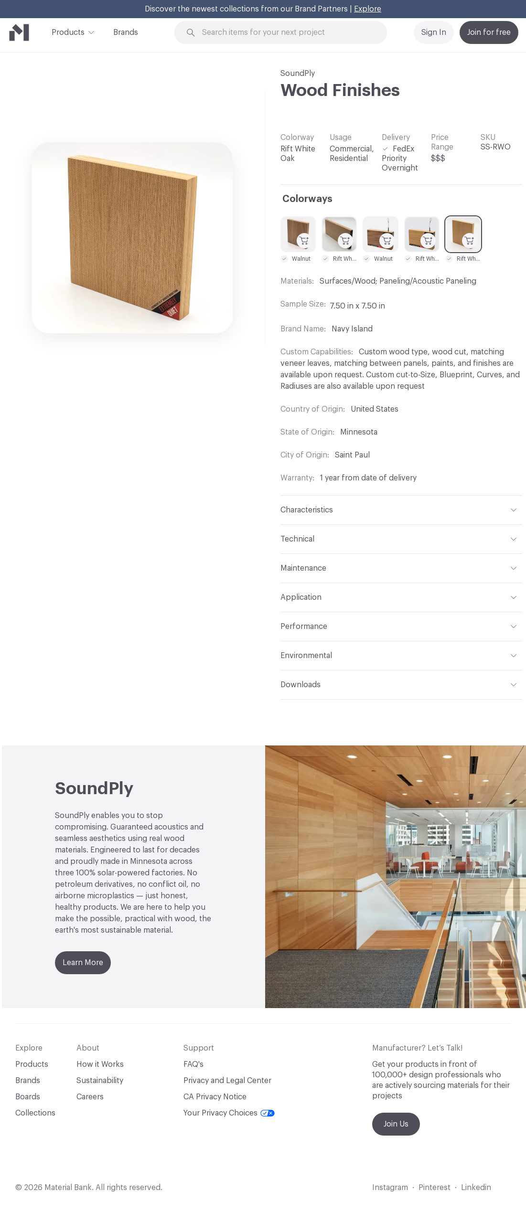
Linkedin (476, 1187)
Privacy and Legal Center (227, 1080)
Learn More (83, 963)
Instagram (390, 1187)
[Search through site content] (286, 32)
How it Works (100, 1064)
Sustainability (99, 1080)
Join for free (489, 32)
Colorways (307, 199)
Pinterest (435, 1187)
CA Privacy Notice (215, 1097)
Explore (367, 9)
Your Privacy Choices (229, 1113)
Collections (35, 1113)
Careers (90, 1097)
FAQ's (193, 1064)
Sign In (433, 32)
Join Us (396, 1124)
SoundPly (297, 73)
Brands (125, 32)
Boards (27, 1097)
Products (68, 31)
